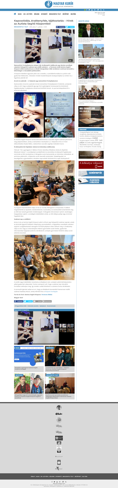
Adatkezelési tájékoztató (69, 486)
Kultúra (73, 14)
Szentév (82, 136)
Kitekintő (44, 14)
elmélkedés (97, 145)
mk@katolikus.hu (71, 485)
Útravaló (94, 146)
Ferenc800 (88, 142)
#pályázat (43, 306)
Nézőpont (66, 14)
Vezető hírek (83, 21)
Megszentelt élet (55, 14)
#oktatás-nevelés (33, 306)
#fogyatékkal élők (20, 306)
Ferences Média (46, 294)
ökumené (83, 145)
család (95, 138)
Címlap (33, 476)
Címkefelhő (82, 130)
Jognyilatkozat (60, 486)
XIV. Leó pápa (27, 14)
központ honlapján (51, 291)
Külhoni (36, 14)
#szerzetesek (51, 306)
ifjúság (99, 146)
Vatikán (92, 140)
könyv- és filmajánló (85, 146)
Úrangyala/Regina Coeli (86, 132)
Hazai (20, 14)
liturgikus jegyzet (84, 140)
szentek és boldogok (85, 138)
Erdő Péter (90, 145)
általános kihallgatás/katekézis (93, 136)
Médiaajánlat (53, 486)
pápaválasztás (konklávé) (94, 134)
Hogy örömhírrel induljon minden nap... (89, 111)
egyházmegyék (96, 143)
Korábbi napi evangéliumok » (96, 125)
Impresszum (46, 486)
